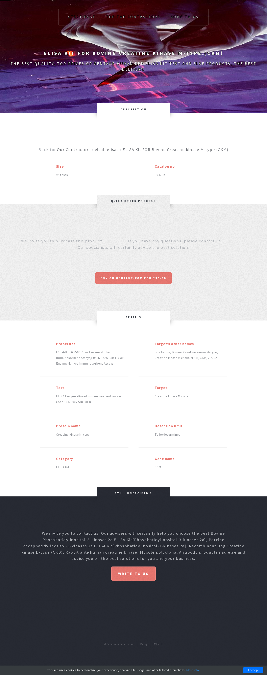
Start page (82, 17)
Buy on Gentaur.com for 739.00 (133, 278)
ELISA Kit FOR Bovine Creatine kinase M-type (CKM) (175, 149)
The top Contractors (133, 17)
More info (192, 670)
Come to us (185, 17)
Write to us (133, 574)
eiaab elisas (107, 149)
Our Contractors (74, 149)
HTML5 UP (157, 645)
